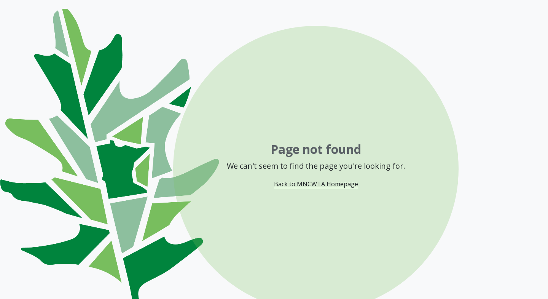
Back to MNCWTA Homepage (316, 184)
